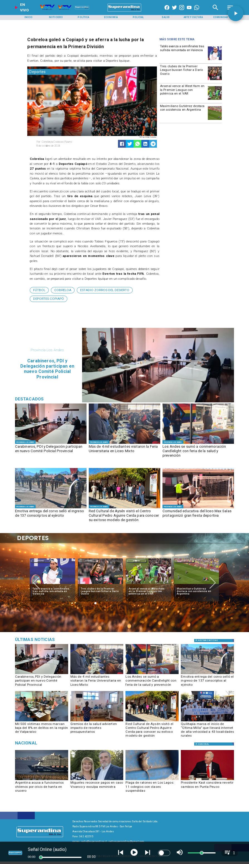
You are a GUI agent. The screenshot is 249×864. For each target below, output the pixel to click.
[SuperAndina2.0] (124, 11)
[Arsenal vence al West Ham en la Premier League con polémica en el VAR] (183, 92)
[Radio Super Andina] (215, 11)
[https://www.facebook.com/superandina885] (166, 11)
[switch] (164, 853)
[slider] (41, 857)
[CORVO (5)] (51, 508)
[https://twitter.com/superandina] (174, 11)
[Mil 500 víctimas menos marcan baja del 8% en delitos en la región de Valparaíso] (41, 729)
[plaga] (152, 779)
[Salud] (165, 17)
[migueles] (97, 779)
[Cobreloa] (63, 290)
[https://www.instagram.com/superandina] (181, 11)
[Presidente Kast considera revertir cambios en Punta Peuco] (207, 788)
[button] (39, 290)
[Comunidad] (220, 17)
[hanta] (41, 779)
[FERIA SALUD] (198, 443)
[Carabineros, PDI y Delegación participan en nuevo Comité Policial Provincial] (51, 451)
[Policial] (138, 17)
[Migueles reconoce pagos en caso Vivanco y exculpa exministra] (97, 788)
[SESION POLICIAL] (51, 443)
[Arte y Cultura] (193, 17)
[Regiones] (215, 744)
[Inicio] (28, 17)
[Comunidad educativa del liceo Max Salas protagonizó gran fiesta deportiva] (198, 516)
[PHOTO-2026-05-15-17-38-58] (198, 508)
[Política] (83, 17)
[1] (124, 508)
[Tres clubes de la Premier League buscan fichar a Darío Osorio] (183, 73)
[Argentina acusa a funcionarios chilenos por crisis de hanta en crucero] (41, 788)
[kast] (207, 779)
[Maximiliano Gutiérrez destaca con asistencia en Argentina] (183, 112)
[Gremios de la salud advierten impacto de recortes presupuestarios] (97, 729)
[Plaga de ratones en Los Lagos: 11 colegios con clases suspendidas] (152, 788)
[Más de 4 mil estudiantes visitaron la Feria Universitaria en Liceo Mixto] (124, 451)
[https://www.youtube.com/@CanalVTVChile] (189, 11)
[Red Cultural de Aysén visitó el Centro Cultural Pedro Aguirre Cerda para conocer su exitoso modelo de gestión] (124, 516)
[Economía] (111, 17)
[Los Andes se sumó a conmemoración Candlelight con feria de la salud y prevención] (198, 451)
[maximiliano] (214, 119)
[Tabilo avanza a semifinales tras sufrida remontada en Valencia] (183, 52)
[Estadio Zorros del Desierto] (105, 290)
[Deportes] (52, 72)
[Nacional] (50, 743)
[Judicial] (50, 639)
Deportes (40, 561)
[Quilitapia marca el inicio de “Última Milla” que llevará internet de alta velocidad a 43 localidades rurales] (207, 729)
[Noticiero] (56, 17)
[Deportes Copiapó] (48, 299)
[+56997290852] (196, 11)
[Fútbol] (39, 290)
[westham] (214, 99)
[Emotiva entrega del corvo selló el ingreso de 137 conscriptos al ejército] (51, 516)
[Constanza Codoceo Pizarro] (63, 142)
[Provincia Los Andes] (25, 442)
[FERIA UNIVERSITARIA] (124, 443)
